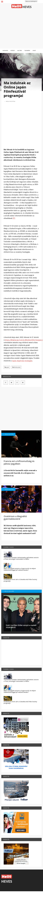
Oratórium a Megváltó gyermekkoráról (15, 517)
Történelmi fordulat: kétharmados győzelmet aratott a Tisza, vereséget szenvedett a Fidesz (21, 558)
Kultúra (19, 50)
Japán (7, 367)
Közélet (13, 50)
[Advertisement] (19, 28)
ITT (14, 218)
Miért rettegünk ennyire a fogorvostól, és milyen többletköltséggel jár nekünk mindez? (20, 569)
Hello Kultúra (10, 101)
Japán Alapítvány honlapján (22, 361)
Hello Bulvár (8, 591)
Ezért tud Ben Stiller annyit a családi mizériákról (21, 626)
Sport (34, 50)
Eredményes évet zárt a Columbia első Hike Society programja (20, 580)
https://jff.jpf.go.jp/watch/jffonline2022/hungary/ (24, 340)
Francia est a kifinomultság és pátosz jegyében (19, 462)
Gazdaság (5, 50)
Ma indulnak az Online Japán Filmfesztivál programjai (17, 89)
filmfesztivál (16, 367)
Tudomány (27, 50)
